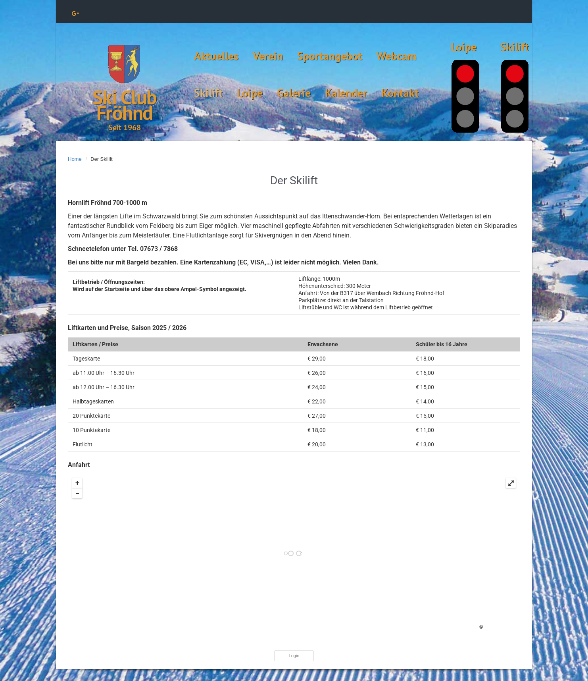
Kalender (346, 92)
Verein (268, 55)
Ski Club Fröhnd (124, 104)
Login (294, 655)
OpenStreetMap (500, 627)
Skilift (208, 92)
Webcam (397, 55)
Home (75, 159)
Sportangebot (329, 55)
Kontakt (400, 92)
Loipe (250, 92)
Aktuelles (216, 55)
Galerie (294, 92)
